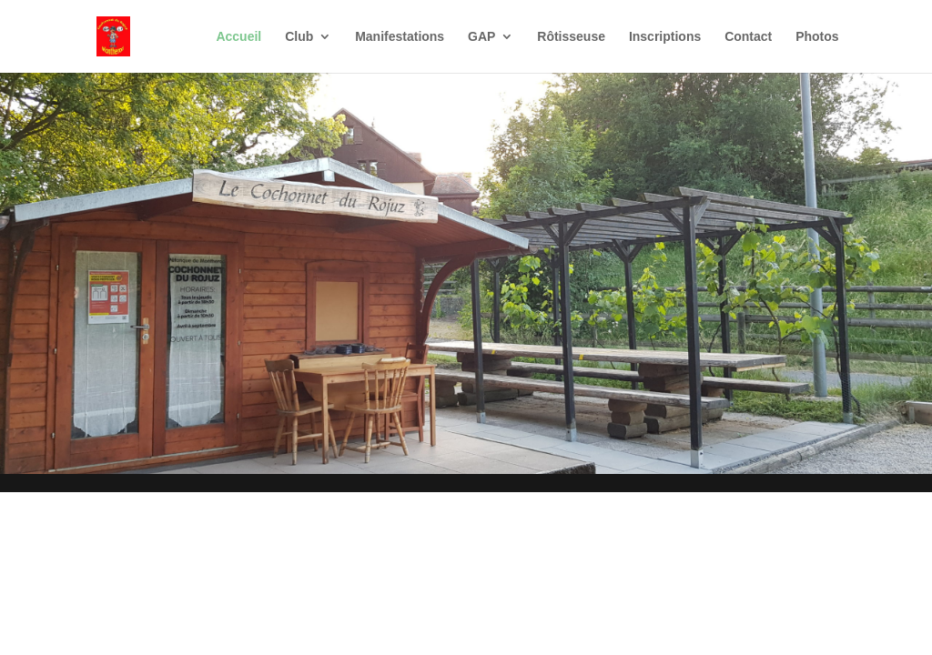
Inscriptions (665, 37)
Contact (748, 37)
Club (299, 37)
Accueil (238, 37)
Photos (816, 37)
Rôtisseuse (571, 37)
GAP (481, 37)
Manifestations (399, 37)
